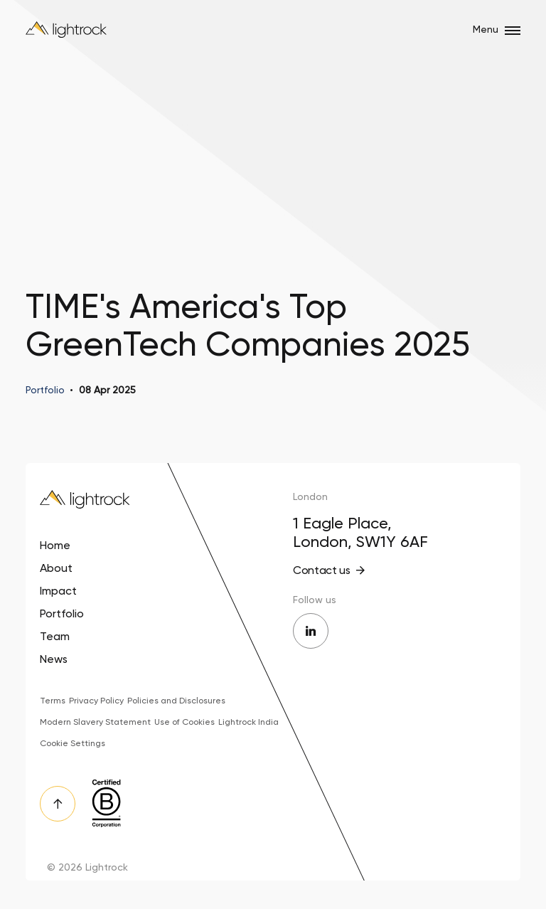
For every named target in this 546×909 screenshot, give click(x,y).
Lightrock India (248, 722)
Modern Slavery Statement (95, 722)
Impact (58, 590)
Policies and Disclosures (176, 701)
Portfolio (62, 613)
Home (55, 545)
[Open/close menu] (512, 30)
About (56, 568)
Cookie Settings (72, 743)
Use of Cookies (184, 722)
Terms (52, 701)
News (54, 659)
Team (55, 636)
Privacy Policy (96, 701)
